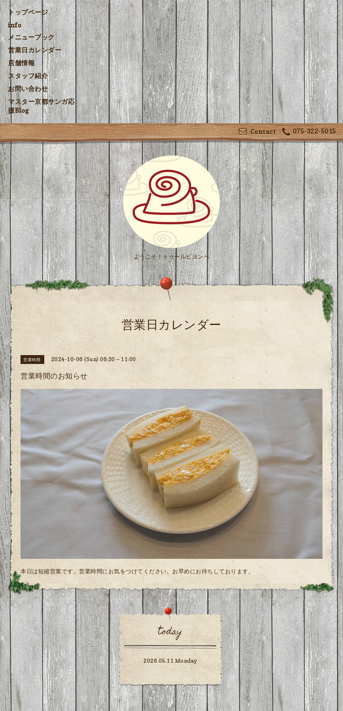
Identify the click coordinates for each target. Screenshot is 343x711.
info (14, 25)
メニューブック (31, 37)
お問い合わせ (28, 89)
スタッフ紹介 (28, 76)
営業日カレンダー (34, 50)
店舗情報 (21, 63)
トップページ (28, 12)
